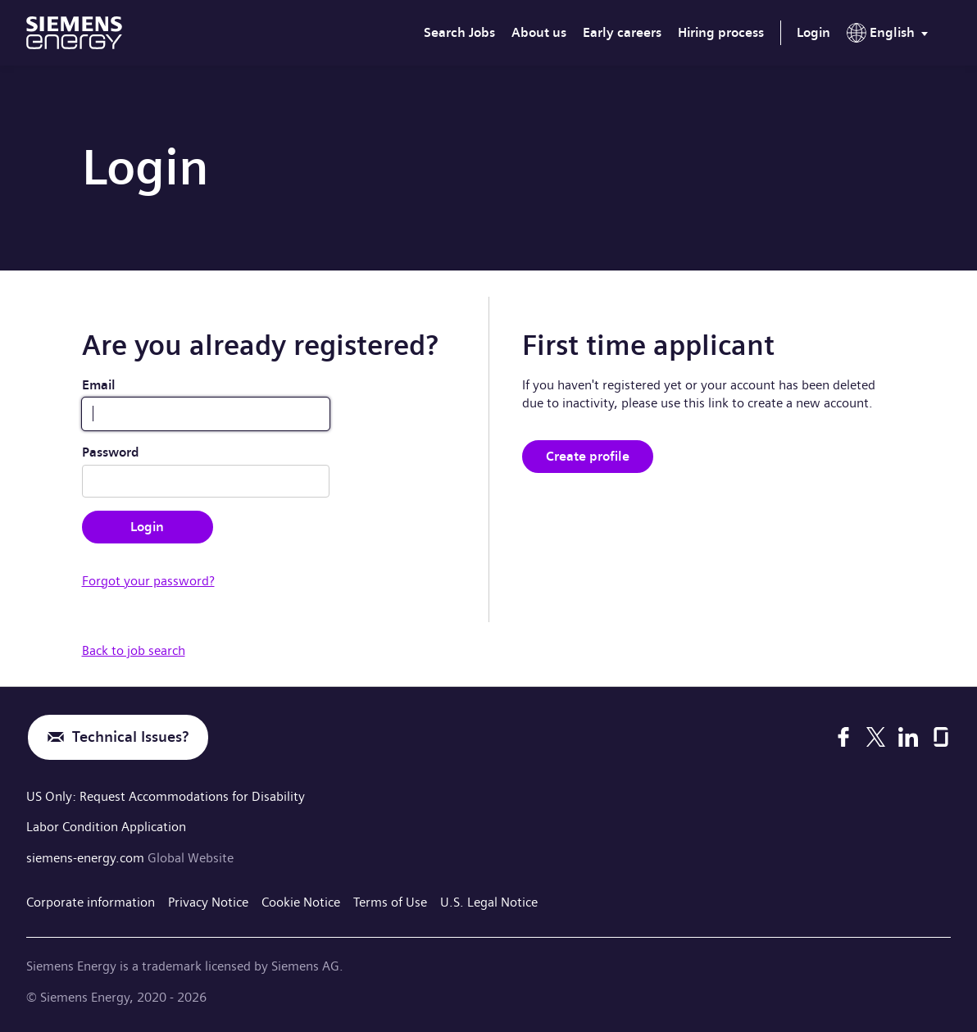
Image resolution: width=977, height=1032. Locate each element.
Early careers (622, 32)
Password (110, 452)
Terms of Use (390, 902)
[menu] (890, 36)
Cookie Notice (300, 902)
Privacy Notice (208, 902)
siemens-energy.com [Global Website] (87, 858)
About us (538, 32)
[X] (875, 737)
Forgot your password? (148, 581)
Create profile (587, 456)
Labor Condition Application (106, 826)
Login (813, 32)
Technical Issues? (130, 737)
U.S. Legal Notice (489, 902)
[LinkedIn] (908, 737)
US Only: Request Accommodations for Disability (165, 796)
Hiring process (721, 32)
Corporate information (90, 902)
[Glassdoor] (941, 737)
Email (99, 385)
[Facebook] (843, 737)
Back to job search (133, 650)
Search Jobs (459, 32)
